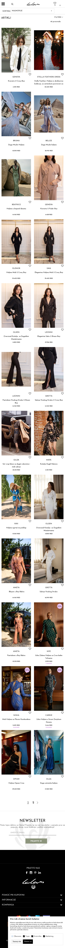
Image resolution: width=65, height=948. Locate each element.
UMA (49, 268)
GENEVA (16, 77)
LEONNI (49, 332)
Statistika (37, 936)
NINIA (16, 715)
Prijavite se (36, 841)
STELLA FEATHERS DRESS (48, 77)
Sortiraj (6, 11)
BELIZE (49, 141)
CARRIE (48, 715)
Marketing (49, 936)
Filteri (58, 17)
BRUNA (16, 141)
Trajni (27, 936)
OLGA (48, 779)
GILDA (16, 460)
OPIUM (16, 779)
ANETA (16, 588)
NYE (49, 651)
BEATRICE (16, 205)
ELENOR (16, 268)
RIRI (16, 524)
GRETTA (48, 396)
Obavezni (17, 936)
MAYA (48, 460)
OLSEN (16, 332)
